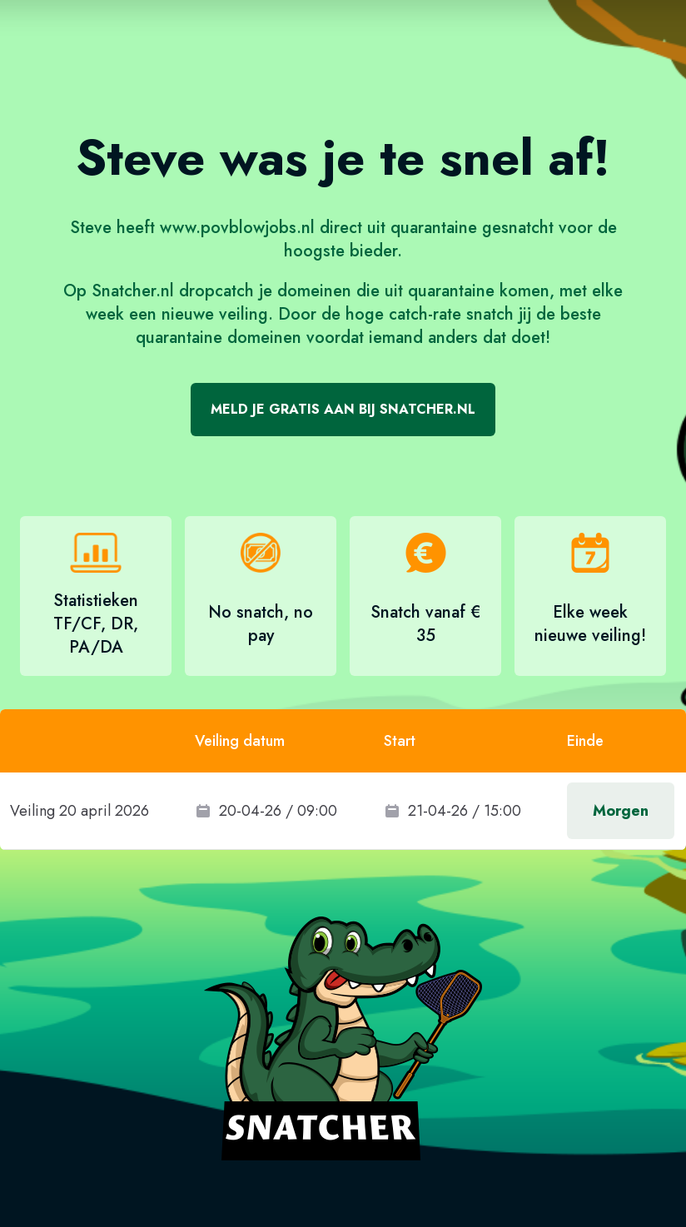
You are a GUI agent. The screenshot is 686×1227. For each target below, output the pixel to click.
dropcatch (216, 291)
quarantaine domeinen (218, 337)
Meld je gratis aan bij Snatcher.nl (343, 409)
